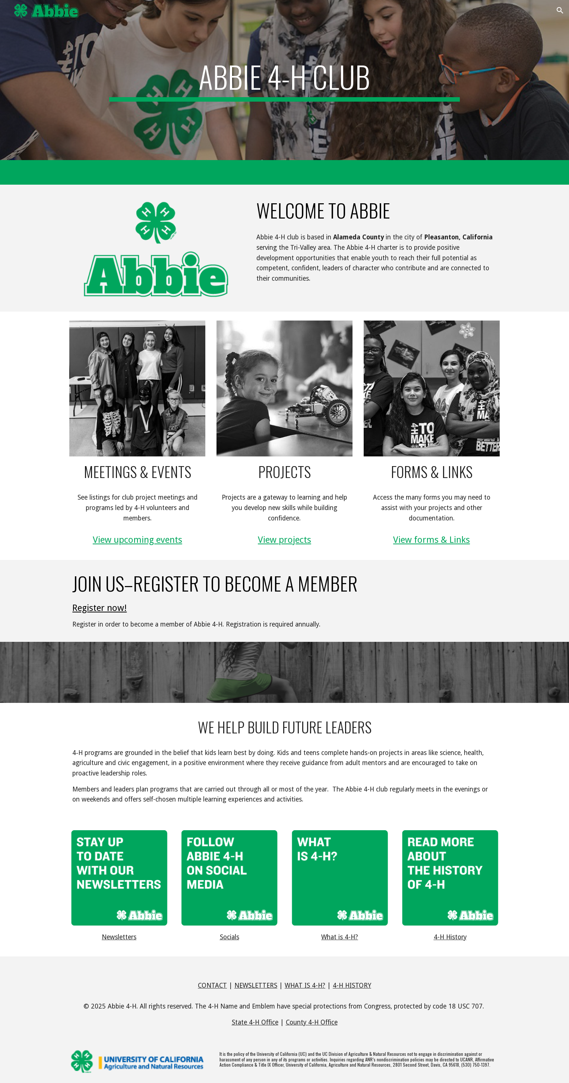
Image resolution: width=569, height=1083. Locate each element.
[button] (560, 10)
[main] (284, 80)
